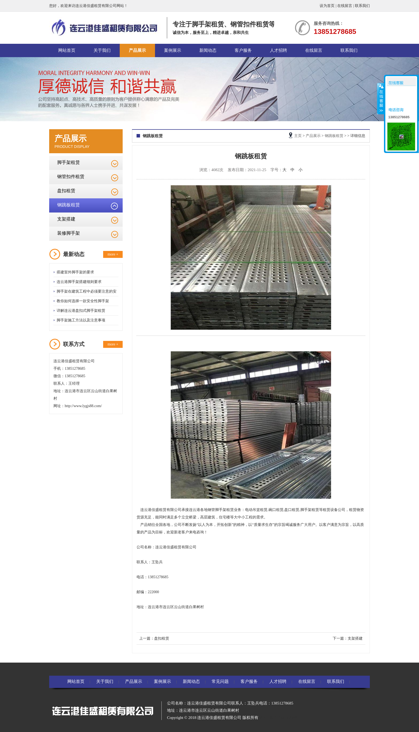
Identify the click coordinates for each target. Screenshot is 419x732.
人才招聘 (278, 50)
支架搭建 (66, 219)
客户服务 (243, 50)
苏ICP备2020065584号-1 (280, 717)
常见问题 (220, 681)
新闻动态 (207, 50)
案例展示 (172, 50)
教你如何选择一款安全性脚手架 (83, 301)
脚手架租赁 (68, 162)
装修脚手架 (68, 233)
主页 (298, 136)
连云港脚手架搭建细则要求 (79, 282)
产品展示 (137, 50)
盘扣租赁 (66, 190)
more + (112, 254)
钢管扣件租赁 (70, 176)
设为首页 (327, 6)
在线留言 (344, 6)
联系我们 (362, 6)
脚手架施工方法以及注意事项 (81, 320)
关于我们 (102, 50)
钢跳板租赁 (68, 204)
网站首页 (66, 50)
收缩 (381, 98)
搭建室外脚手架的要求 (75, 272)
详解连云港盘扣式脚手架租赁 (81, 311)
